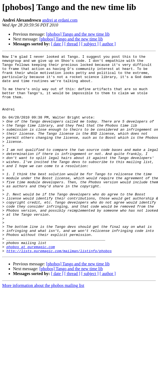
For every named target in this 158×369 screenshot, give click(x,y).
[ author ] (108, 44)
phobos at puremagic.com (30, 285)
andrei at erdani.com (60, 20)
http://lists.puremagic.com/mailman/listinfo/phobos (59, 290)
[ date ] (57, 44)
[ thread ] (72, 44)
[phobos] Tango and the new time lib (78, 34)
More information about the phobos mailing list (43, 325)
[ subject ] (90, 44)
